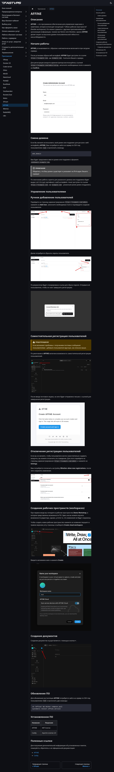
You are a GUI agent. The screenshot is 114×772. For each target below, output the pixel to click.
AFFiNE (5, 105)
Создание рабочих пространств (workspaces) (103, 43)
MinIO (5, 74)
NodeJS (5, 81)
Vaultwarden (8, 91)
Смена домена (102, 15)
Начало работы (100, 13)
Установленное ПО (101, 53)
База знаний (6, 8)
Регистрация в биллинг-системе (11, 16)
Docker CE (7, 63)
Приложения (7, 56)
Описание (99, 10)
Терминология (7, 53)
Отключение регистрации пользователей (102, 37)
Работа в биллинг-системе (12, 35)
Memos (6, 109)
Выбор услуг (6, 24)
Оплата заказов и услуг (11, 31)
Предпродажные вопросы (12, 12)
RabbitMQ (7, 112)
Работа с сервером (9, 38)
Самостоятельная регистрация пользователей (103, 30)
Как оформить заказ (9, 28)
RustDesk (6, 84)
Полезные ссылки (101, 55)
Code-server (7, 67)
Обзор (5, 60)
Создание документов (104, 47)
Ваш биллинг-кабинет (10, 21)
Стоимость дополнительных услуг (13, 48)
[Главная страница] (32, 8)
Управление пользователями (101, 19)
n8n (4, 116)
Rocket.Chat (7, 95)
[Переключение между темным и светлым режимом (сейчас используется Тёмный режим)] (110, 2)
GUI (4, 88)
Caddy (36, 755)
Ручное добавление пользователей (103, 24)
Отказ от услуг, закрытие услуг (11, 43)
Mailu (5, 98)
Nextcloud (7, 77)
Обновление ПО (101, 50)
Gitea (5, 70)
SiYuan (5, 102)
